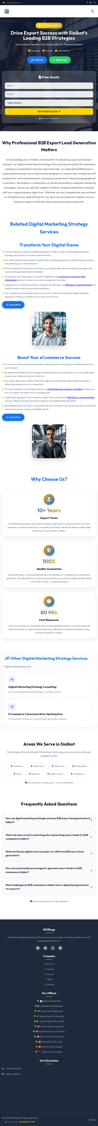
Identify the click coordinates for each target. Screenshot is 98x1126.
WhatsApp (60, 60)
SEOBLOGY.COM (27, 1122)
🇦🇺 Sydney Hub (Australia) (49, 1052)
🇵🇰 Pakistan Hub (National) (49, 1006)
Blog (49, 979)
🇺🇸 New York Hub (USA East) (49, 1036)
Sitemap (49, 984)
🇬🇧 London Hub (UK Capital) (49, 1026)
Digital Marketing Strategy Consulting (64, 389)
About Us (49, 964)
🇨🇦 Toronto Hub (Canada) (49, 1046)
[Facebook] (38, 948)
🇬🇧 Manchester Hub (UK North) (49, 1031)
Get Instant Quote (49, 111)
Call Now (37, 60)
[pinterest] (45, 948)
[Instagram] (52, 948)
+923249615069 (13, 1068)
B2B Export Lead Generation (78, 285)
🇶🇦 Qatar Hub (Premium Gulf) (49, 1021)
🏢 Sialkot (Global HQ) (49, 1001)
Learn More (13, 304)
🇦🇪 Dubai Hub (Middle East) (49, 1011)
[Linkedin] (60, 948)
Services (49, 969)
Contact (49, 974)
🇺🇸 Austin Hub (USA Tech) (49, 1041)
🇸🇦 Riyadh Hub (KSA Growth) (49, 1016)
